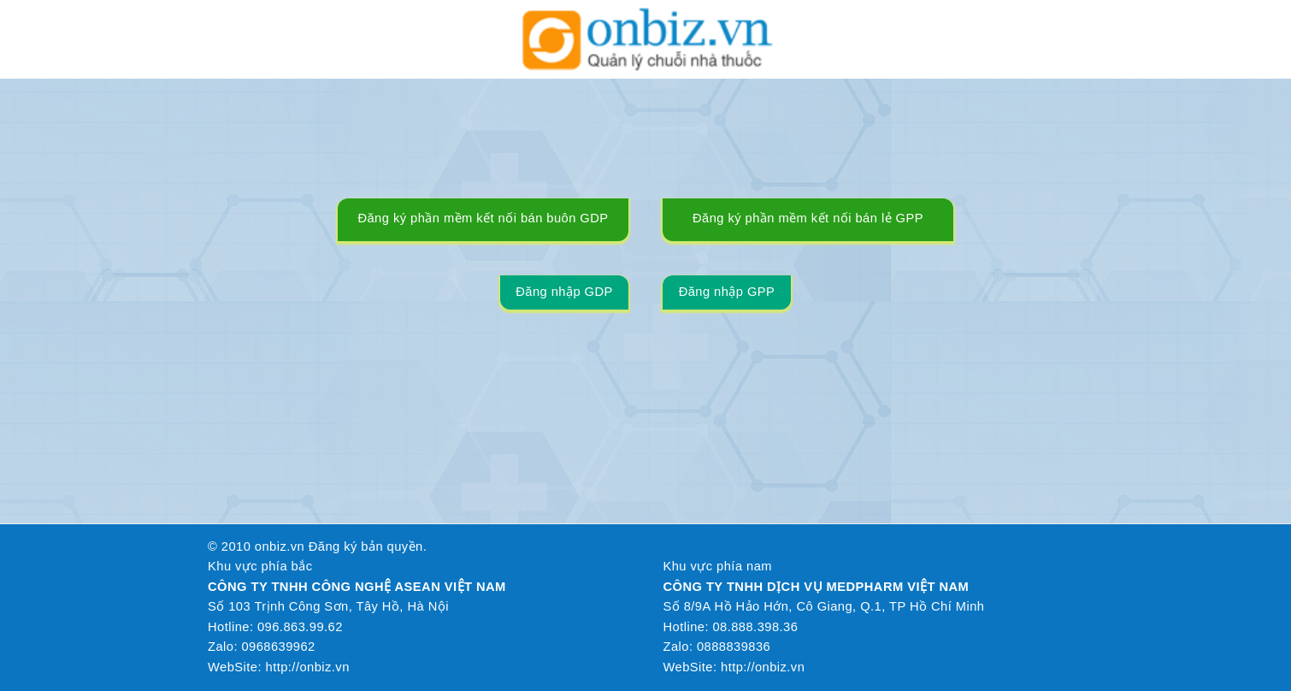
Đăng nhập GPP (727, 291)
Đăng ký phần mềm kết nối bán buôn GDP (482, 218)
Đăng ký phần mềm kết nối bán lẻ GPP (808, 218)
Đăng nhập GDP (564, 291)
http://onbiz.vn (308, 667)
